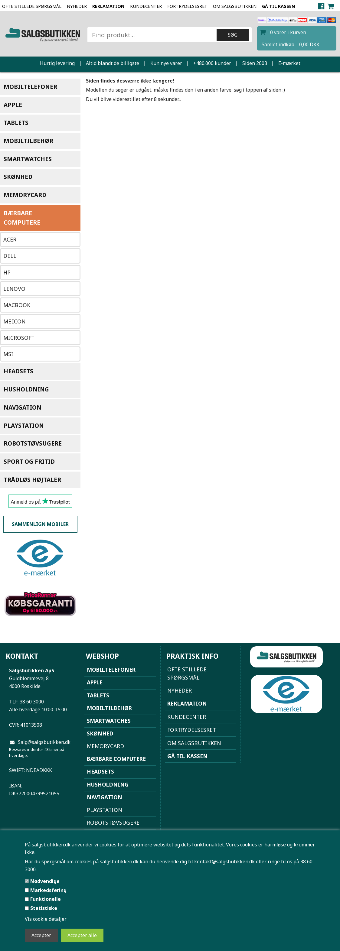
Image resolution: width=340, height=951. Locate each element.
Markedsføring (48, 890)
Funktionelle (45, 899)
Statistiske (43, 908)
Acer (9, 239)
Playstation (24, 425)
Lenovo (14, 288)
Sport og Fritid (29, 461)
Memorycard (25, 195)
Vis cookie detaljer (46, 919)
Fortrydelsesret (187, 6)
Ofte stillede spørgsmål (31, 6)
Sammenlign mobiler (40, 524)
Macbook (16, 305)
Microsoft (18, 337)
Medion (14, 321)
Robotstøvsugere (33, 443)
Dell (9, 255)
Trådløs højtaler (32, 480)
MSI (8, 354)
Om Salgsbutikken (235, 6)
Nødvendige (45, 881)
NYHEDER (77, 6)
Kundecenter (146, 6)
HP (7, 272)
